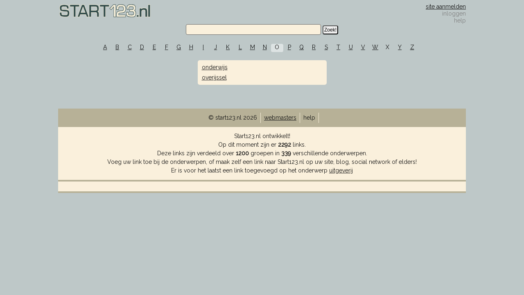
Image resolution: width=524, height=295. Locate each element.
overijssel (214, 77)
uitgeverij (341, 170)
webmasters (280, 117)
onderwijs (215, 67)
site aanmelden (446, 6)
